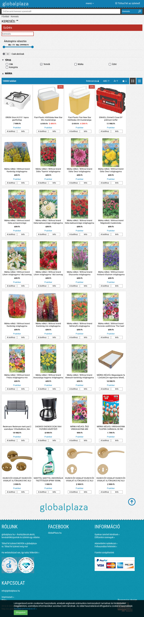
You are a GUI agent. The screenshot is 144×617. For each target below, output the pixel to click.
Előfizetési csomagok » (105, 537)
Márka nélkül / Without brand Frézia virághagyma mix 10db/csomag (17, 376)
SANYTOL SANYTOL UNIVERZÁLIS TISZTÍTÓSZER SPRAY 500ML (48, 479)
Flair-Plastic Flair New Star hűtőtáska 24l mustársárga (79, 118)
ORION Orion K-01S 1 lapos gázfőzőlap (17, 118)
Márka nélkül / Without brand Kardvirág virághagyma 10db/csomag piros (17, 324)
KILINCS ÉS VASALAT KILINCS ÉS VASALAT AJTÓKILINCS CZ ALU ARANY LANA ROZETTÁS (79, 479)
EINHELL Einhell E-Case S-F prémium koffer (111, 118)
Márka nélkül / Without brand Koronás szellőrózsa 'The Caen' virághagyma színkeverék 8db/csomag (110, 324)
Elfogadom (20, 612)
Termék (45, 64)
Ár (115, 81)
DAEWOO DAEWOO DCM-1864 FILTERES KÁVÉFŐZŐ (48, 427)
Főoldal (5, 16)
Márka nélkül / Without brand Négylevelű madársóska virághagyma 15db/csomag (110, 221)
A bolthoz (11, 131)
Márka (78, 64)
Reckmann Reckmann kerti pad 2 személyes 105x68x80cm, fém (17, 427)
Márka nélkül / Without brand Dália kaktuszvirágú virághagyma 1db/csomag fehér (48, 221)
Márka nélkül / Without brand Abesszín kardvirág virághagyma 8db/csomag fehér (79, 376)
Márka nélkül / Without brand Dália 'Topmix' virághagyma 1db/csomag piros (48, 170)
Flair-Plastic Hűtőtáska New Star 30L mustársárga (48, 118)
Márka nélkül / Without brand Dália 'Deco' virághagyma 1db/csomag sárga (110, 170)
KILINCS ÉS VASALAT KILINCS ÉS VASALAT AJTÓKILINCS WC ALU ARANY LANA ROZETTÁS (17, 479)
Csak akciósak (13, 53)
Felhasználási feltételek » (106, 546)
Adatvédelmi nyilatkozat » (106, 543)
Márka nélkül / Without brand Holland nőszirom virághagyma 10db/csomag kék (111, 273)
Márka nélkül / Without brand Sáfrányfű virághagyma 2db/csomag (79, 324)
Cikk (9, 64)
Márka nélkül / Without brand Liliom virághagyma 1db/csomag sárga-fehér (17, 273)
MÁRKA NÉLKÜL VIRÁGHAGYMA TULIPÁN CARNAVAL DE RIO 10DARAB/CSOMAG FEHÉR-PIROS (110, 427)
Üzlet (113, 64)
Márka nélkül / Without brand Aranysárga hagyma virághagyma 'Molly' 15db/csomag (48, 376)
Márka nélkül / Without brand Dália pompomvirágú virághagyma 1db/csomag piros (17, 221)
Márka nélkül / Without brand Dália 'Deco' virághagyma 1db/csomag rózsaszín (79, 170)
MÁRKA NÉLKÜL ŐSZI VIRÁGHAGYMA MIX (79, 427)
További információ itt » (25, 608)
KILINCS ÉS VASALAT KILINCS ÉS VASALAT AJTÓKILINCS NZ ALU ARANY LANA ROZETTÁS (111, 479)
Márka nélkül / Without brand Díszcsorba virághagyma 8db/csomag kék (79, 273)
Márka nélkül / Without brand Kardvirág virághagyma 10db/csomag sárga (17, 170)
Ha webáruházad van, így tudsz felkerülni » (20, 552)
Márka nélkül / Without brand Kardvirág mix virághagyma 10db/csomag (48, 324)
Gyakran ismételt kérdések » (107, 534)
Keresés (15, 16)
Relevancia (91, 81)
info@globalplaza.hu (11, 590)
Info (23, 131)
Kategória (12, 67)
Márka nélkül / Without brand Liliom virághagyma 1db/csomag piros (48, 273)
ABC (105, 81)
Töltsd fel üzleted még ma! (16, 546)
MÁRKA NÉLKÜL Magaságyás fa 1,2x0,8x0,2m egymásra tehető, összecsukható (111, 376)
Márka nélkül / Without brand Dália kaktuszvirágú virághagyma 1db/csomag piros (79, 221)
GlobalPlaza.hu (55, 533)
